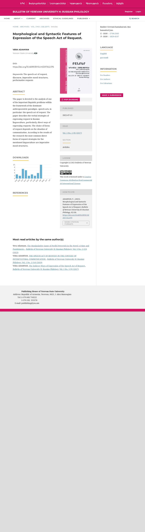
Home (7, 18)
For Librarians (106, 83)
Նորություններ (58, 3)
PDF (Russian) (71, 99)
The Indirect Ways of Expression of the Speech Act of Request (57, 266)
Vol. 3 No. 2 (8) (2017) (40, 27)
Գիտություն (92, 3)
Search (134, 18)
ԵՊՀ (22, 3)
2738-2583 (114, 33)
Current (31, 18)
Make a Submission (111, 95)
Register (129, 11)
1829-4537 (114, 36)
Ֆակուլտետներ (37, 3)
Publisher (82, 18)
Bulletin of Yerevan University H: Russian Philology (51, 11)
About (17, 18)
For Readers (105, 75)
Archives (44, 18)
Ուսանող (107, 3)
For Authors (105, 79)
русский (104, 57)
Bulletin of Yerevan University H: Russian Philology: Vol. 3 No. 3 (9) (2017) (46, 269)
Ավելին (120, 3)
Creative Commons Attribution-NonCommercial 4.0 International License (76, 180)
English (103, 53)
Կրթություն (76, 3)
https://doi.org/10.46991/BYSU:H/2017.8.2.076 (33, 67)
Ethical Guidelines (63, 18)
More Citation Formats (72, 223)
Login (138, 11)
